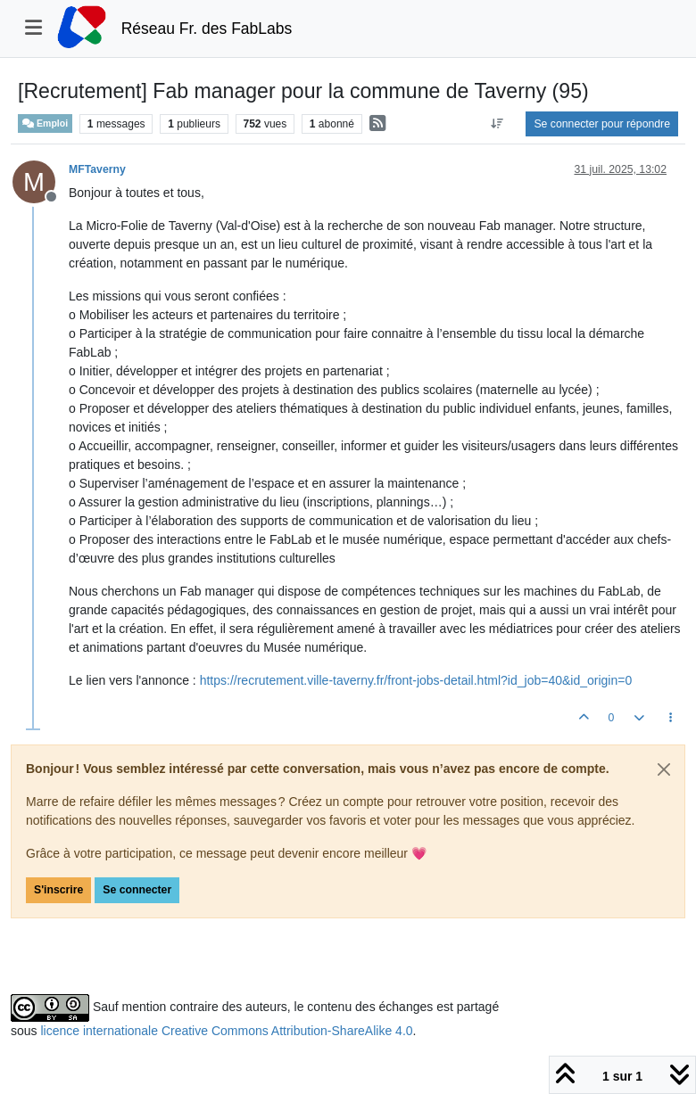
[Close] (663, 769)
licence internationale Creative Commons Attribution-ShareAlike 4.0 (226, 1031)
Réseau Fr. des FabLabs (207, 28)
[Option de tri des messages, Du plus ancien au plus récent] (496, 123)
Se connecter (137, 890)
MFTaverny (97, 169)
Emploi (45, 123)
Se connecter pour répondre (602, 124)
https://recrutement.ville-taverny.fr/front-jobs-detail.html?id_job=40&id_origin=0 (416, 680)
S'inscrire (58, 890)
